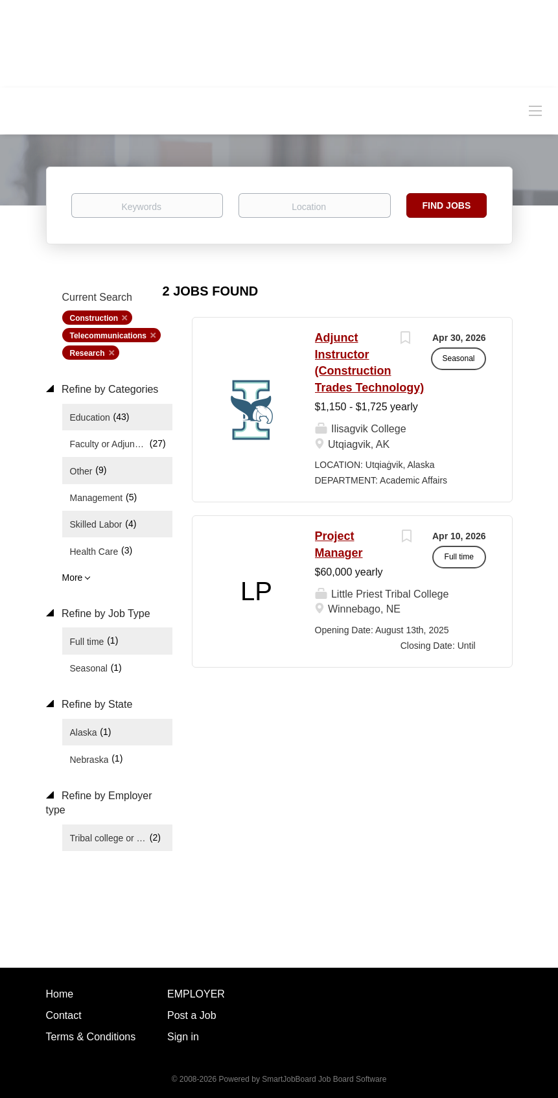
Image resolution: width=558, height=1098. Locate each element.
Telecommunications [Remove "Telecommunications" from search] (108, 335)
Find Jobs (447, 205)
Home (60, 993)
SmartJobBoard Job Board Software (324, 1079)
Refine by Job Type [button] (104, 613)
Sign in (183, 1036)
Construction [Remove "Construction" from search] (94, 318)
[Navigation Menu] (535, 110)
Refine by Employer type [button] (99, 803)
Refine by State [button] (96, 704)
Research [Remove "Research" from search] (87, 353)
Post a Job (191, 1015)
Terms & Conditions (91, 1036)
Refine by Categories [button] (109, 389)
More (72, 577)
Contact (64, 1015)
